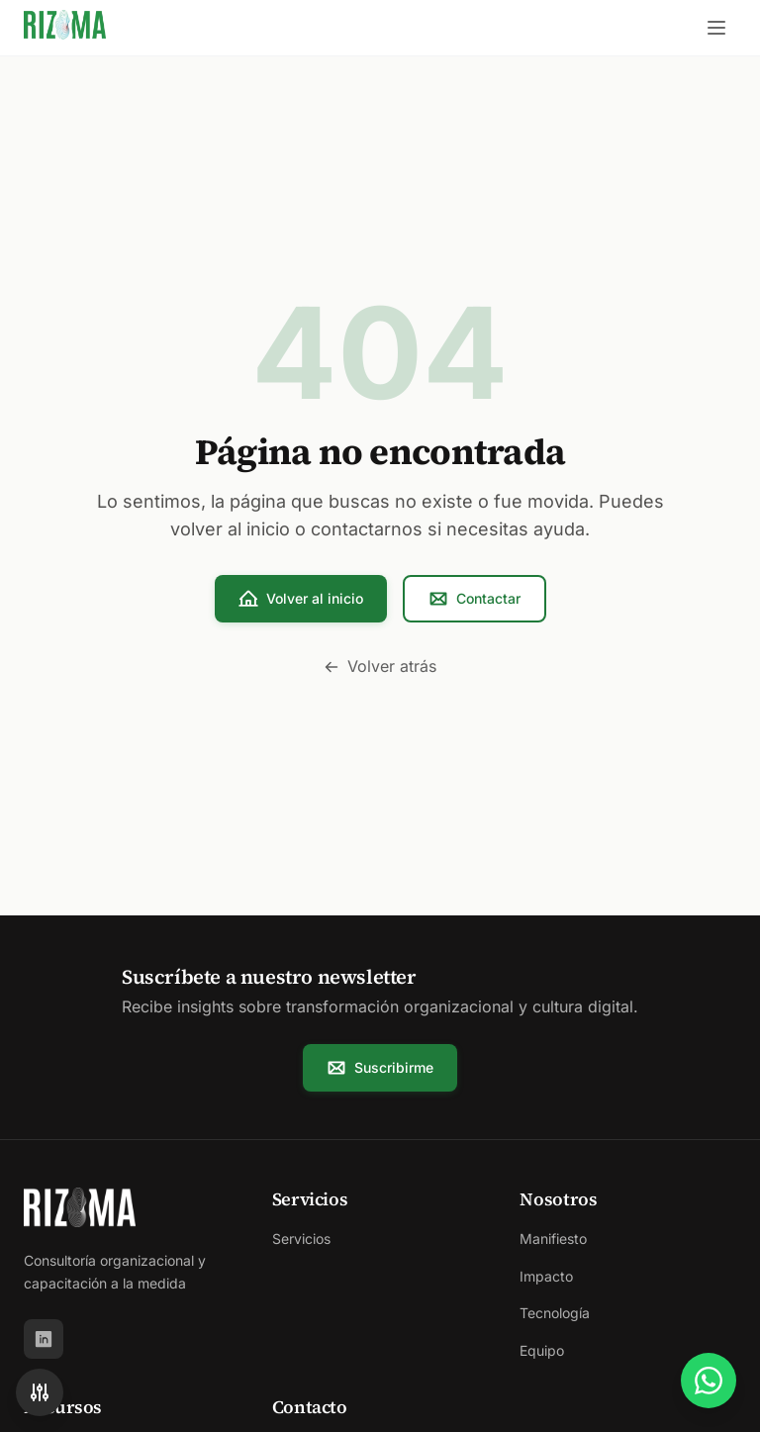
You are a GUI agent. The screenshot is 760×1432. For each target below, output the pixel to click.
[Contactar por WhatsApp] (708, 1380)
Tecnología (555, 1312)
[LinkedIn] (43, 1339)
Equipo (542, 1350)
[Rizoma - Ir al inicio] (65, 28)
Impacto (546, 1276)
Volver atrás (380, 666)
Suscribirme (380, 1068)
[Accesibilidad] (39, 1392)
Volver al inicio (300, 599)
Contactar (474, 599)
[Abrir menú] (716, 28)
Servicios (301, 1238)
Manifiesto (553, 1238)
